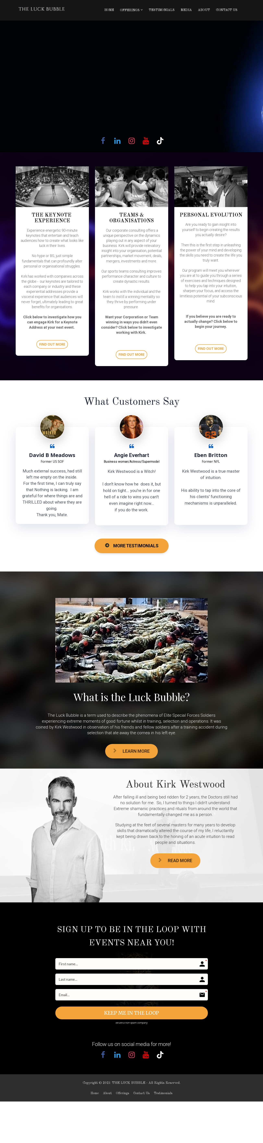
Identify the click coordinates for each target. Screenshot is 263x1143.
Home (95, 1093)
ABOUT (204, 10)
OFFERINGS (130, 10)
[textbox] (52, 279)
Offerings (122, 1093)
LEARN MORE (131, 751)
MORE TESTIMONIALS (131, 545)
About (107, 1093)
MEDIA (186, 10)
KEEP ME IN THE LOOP (131, 1013)
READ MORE (175, 860)
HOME (109, 10)
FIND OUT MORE (52, 344)
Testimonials (163, 1093)
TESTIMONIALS (162, 10)
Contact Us (141, 1093)
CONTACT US (226, 10)
